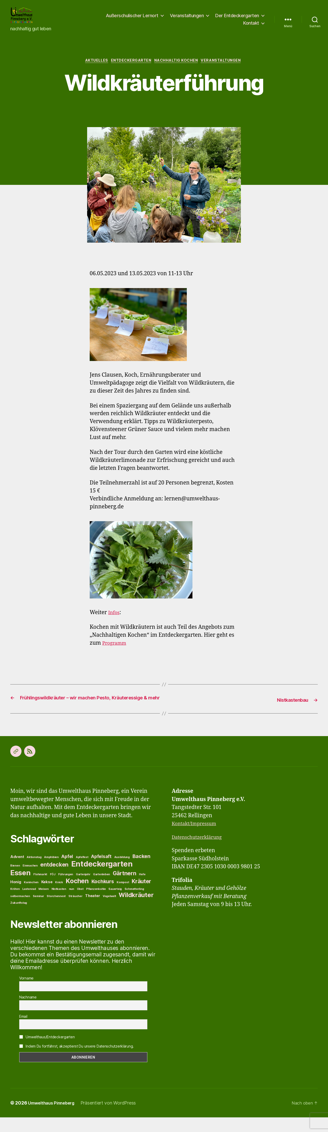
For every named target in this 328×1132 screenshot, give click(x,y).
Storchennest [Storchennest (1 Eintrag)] (56, 910)
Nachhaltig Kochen (178, 68)
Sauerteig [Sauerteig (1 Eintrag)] (115, 903)
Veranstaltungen (187, 19)
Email (23, 1031)
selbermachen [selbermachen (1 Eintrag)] (20, 910)
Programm (116, 651)
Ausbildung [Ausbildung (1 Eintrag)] (122, 871)
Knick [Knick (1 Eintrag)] (59, 897)
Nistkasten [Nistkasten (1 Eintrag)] (59, 903)
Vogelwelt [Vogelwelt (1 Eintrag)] (109, 910)
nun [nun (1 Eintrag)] (71, 903)
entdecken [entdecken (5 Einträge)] (54, 879)
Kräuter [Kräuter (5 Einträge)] (141, 895)
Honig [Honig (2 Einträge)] (15, 896)
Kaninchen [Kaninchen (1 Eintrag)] (31, 897)
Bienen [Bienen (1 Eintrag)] (15, 880)
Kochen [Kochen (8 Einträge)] (77, 895)
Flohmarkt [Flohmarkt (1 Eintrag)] (40, 889)
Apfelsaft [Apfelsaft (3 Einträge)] (101, 871)
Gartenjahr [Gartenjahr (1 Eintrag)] (83, 889)
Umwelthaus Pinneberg (53, 1117)
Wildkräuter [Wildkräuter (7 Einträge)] (136, 909)
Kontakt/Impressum (197, 838)
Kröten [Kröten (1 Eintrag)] (14, 903)
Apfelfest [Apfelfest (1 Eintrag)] (82, 871)
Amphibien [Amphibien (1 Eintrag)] (51, 871)
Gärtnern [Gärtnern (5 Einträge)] (124, 887)
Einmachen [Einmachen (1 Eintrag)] (30, 880)
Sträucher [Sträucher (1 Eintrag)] (75, 910)
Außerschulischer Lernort (132, 19)
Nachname (28, 1012)
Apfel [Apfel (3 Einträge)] (67, 871)
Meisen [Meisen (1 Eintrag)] (43, 903)
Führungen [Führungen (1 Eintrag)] (65, 889)
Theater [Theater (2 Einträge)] (92, 910)
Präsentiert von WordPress (113, 1117)
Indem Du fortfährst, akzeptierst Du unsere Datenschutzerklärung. (76, 1061)
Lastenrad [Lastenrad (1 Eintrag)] (29, 903)
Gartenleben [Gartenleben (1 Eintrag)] (101, 889)
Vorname (26, 993)
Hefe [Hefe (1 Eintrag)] (142, 889)
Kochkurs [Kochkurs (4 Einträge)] (102, 896)
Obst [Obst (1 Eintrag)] (80, 903)
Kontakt (251, 26)
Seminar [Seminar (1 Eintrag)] (38, 910)
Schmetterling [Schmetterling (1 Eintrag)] (134, 903)
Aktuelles (91, 68)
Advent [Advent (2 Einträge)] (17, 871)
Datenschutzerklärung (200, 851)
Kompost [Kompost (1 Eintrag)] (123, 897)
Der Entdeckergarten (237, 19)
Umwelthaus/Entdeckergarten (47, 1051)
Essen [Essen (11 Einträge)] (20, 887)
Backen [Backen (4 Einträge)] (141, 871)
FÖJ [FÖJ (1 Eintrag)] (52, 889)
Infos (114, 620)
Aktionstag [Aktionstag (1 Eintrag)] (34, 871)
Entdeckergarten (129, 68)
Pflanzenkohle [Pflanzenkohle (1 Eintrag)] (96, 903)
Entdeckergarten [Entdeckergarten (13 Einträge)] (102, 878)
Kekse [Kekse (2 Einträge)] (47, 896)
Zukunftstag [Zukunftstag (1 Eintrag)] (18, 917)
